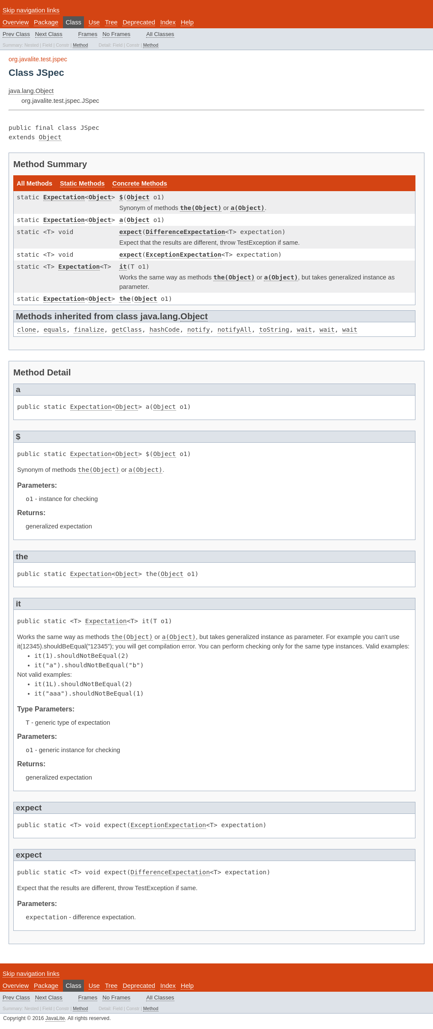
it (123, 266)
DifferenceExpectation (185, 231)
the (124, 298)
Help (187, 22)
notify (198, 329)
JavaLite (55, 1018)
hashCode (164, 329)
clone (26, 329)
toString (274, 329)
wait (304, 329)
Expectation (64, 197)
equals (55, 329)
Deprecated (138, 22)
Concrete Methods (139, 183)
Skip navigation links (31, 10)
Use (94, 22)
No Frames (116, 34)
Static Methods (82, 183)
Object (50, 137)
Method (80, 45)
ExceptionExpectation (183, 254)
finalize (89, 329)
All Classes (160, 34)
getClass (127, 329)
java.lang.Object (31, 90)
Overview (16, 22)
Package (46, 22)
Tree (111, 22)
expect (130, 231)
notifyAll (234, 329)
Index (168, 22)
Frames (88, 34)
